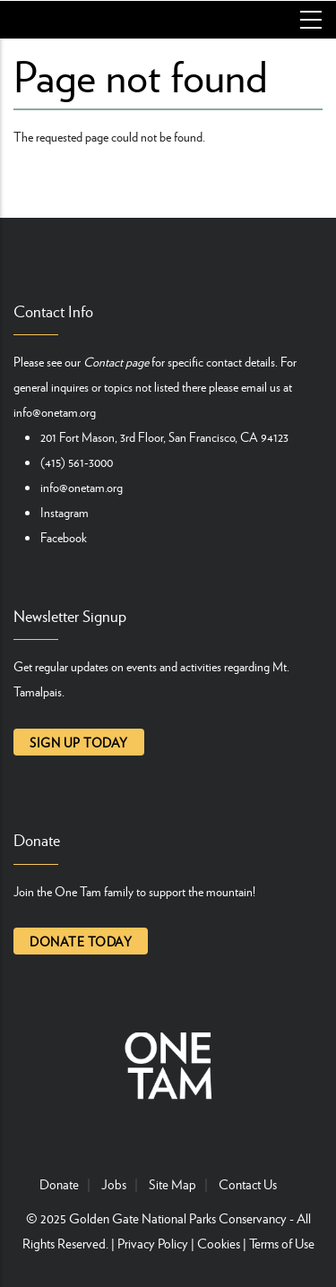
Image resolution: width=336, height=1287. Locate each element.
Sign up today (79, 742)
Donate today (81, 941)
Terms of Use (281, 1243)
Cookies (218, 1243)
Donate (59, 1184)
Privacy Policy (152, 1243)
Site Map (172, 1184)
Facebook (63, 537)
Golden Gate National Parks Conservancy (178, 1218)
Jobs (113, 1184)
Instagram (64, 512)
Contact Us (248, 1184)
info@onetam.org (54, 411)
